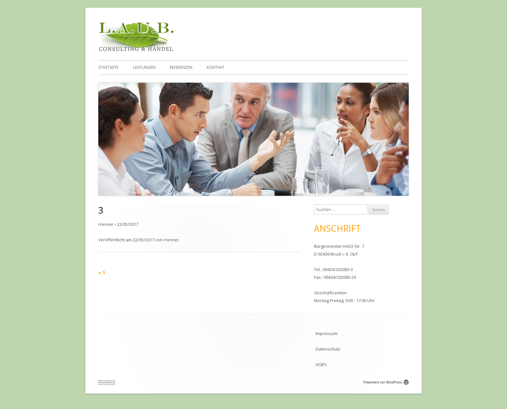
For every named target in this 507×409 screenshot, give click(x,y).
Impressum (327, 333)
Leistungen (144, 67)
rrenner (105, 224)
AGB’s (321, 364)
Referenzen (181, 67)
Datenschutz (328, 349)
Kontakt (215, 67)
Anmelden (106, 382)
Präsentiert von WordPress (386, 382)
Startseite (108, 67)
